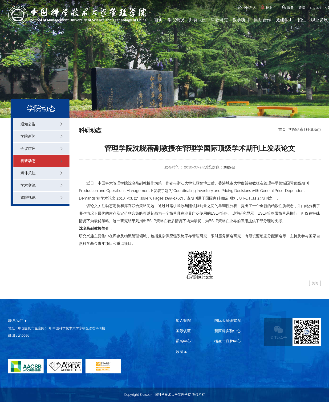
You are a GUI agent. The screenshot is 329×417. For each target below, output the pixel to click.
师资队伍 (197, 19)
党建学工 (284, 19)
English (315, 7)
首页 (158, 19)
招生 (302, 19)
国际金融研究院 (227, 320)
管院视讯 (41, 197)
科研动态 (41, 161)
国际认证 (183, 331)
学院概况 (175, 19)
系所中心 (183, 341)
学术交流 (41, 185)
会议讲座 (41, 148)
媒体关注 (41, 173)
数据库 (181, 351)
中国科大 (247, 7)
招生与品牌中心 (227, 341)
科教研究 (219, 19)
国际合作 (262, 19)
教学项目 (240, 19)
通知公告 (41, 124)
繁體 (301, 7)
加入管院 (183, 320)
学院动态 (295, 129)
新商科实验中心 (227, 331)
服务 (288, 7)
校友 (266, 7)
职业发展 (319, 19)
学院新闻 (41, 136)
